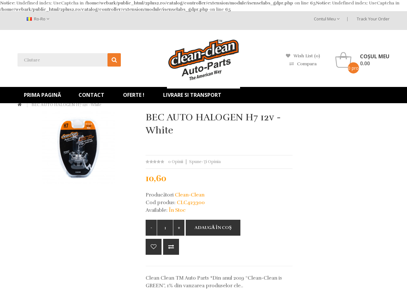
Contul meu (327, 19)
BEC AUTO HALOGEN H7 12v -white (66, 104)
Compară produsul (171, 247)
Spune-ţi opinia (205, 162)
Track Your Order (373, 19)
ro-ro (38, 19)
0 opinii (175, 162)
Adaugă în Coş (213, 227)
